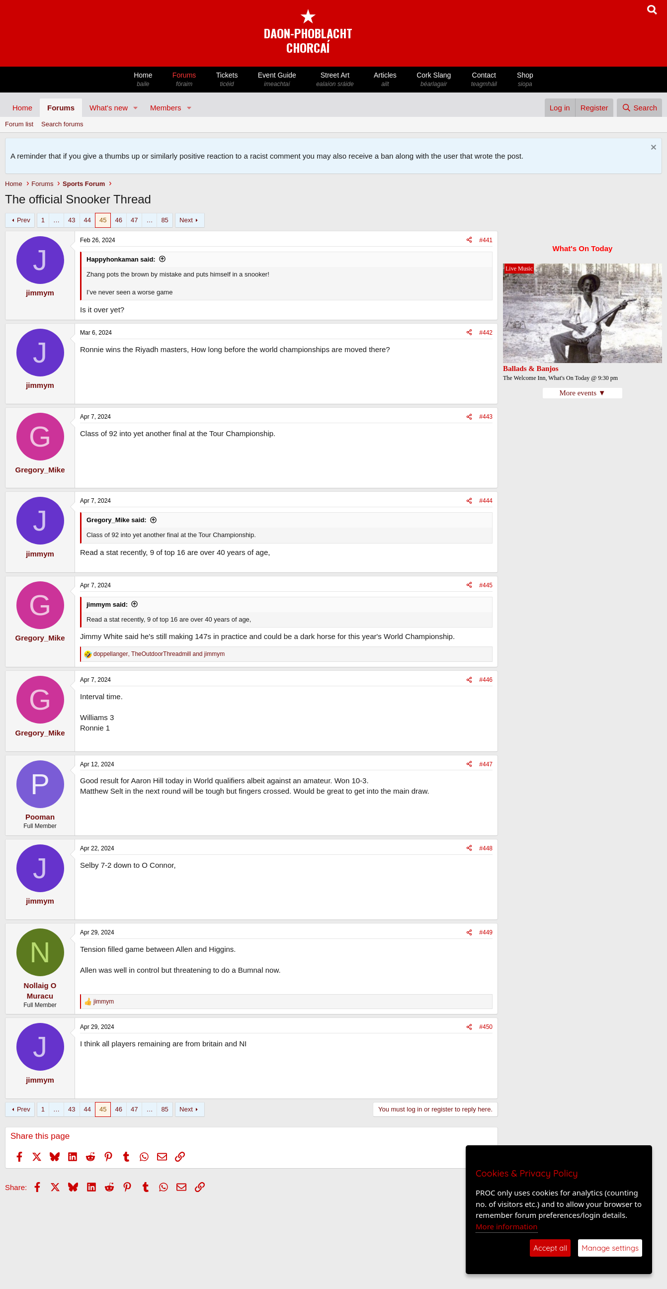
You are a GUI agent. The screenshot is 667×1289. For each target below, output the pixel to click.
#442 (486, 332)
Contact (484, 80)
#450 (486, 1026)
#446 (486, 679)
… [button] (56, 220)
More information (507, 1226)
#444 (486, 500)
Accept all (550, 1248)
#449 (486, 932)
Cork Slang (434, 80)
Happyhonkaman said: (121, 259)
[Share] (469, 240)
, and (159, 653)
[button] (136, 107)
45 (102, 220)
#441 (486, 240)
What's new (108, 107)
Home (143, 80)
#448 (486, 848)
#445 (486, 585)
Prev (23, 220)
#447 (486, 764)
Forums (184, 80)
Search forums (62, 124)
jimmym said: (107, 604)
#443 (486, 416)
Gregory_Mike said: (116, 520)
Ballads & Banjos (531, 368)
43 (71, 220)
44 (87, 220)
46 (118, 220)
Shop (525, 80)
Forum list (19, 124)
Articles (385, 80)
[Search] (639, 107)
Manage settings (610, 1248)
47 (134, 220)
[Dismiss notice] (652, 148)
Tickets (227, 80)
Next (186, 220)
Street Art (335, 80)
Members (165, 107)
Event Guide (277, 80)
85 (164, 220)
